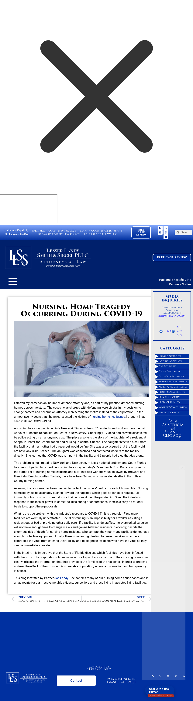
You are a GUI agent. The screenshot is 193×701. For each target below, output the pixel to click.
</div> (28, 208)
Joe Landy (61, 578)
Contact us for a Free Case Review (99, 668)
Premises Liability (169, 397)
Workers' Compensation (173, 407)
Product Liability (169, 402)
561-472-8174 (180, 331)
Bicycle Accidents (170, 356)
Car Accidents (167, 366)
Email (169, 331)
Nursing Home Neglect (173, 387)
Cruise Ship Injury (169, 371)
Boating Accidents (170, 361)
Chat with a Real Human (161, 691)
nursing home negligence (108, 416)
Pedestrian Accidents (172, 392)
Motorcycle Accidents (173, 381)
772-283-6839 (111, 231)
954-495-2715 (72, 234)
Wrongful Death (169, 412)
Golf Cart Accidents (171, 376)
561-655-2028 (68, 231)
